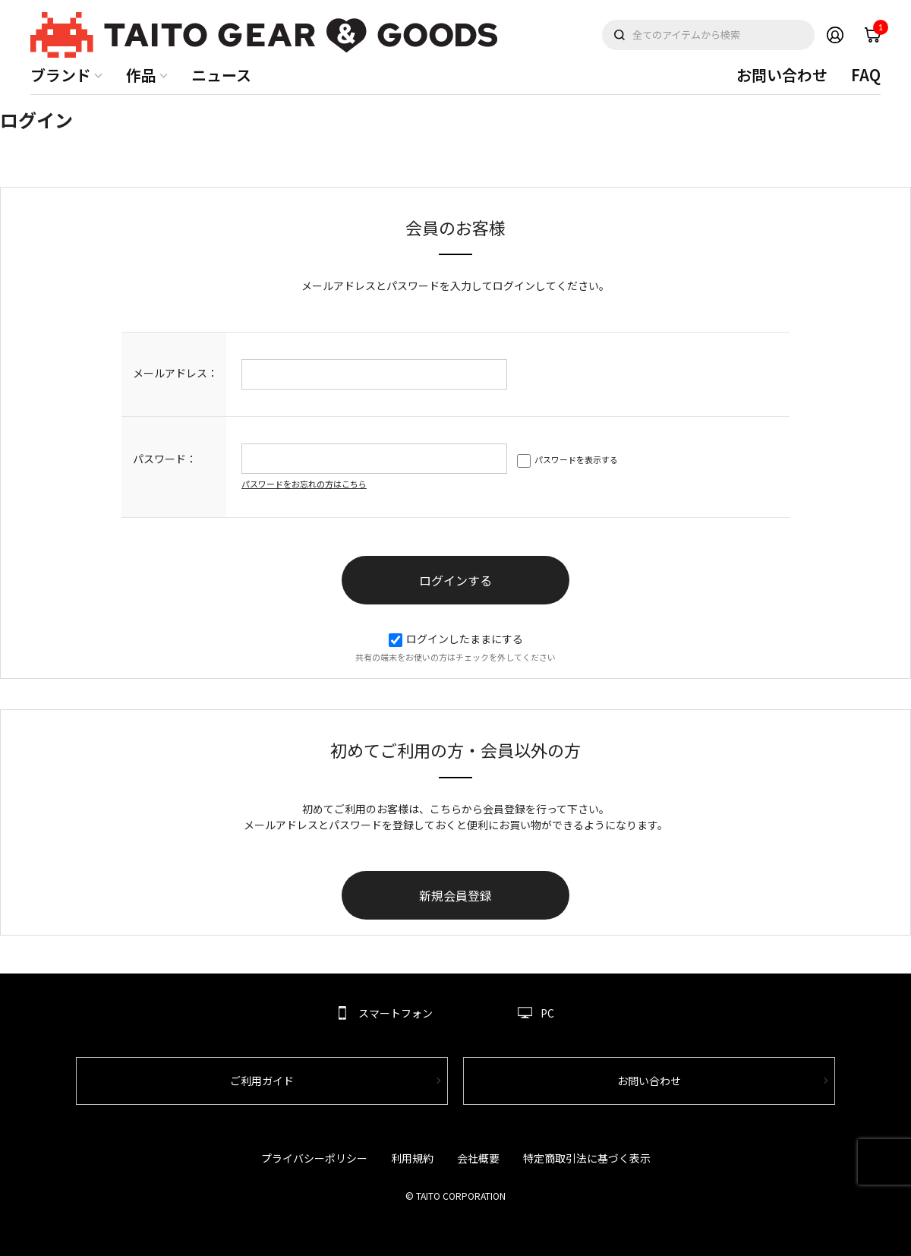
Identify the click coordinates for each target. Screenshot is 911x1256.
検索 (619, 35)
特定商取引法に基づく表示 (587, 1158)
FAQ (866, 75)
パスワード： (165, 458)
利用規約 (412, 1158)
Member (835, 35)
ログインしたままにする (456, 638)
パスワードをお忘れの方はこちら (304, 484)
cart (877, 31)
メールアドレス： (175, 372)
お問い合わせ (781, 75)
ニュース (221, 75)
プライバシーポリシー (314, 1158)
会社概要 (478, 1158)
